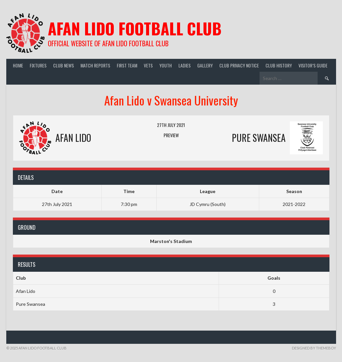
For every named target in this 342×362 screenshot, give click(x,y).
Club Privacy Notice (239, 65)
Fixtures (38, 65)
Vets (148, 65)
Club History (278, 65)
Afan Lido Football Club (135, 28)
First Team (127, 65)
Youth (165, 65)
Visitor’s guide (312, 65)
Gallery (205, 65)
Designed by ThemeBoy (314, 348)
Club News (63, 65)
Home (18, 65)
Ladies (184, 65)
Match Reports (95, 65)
